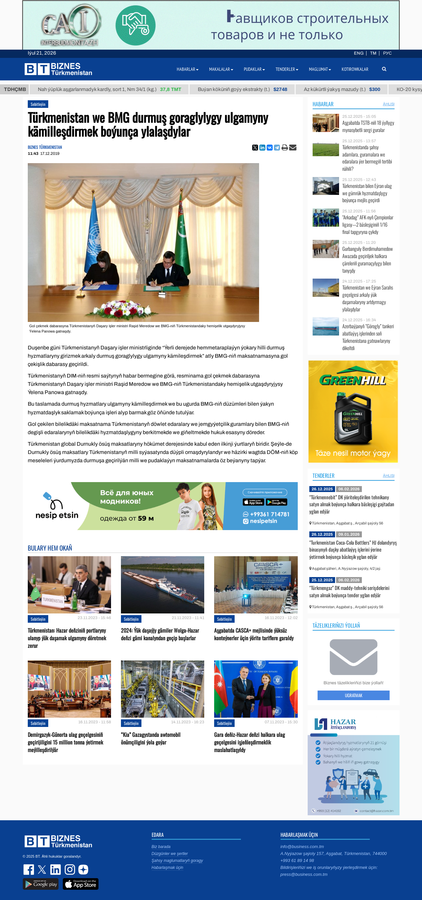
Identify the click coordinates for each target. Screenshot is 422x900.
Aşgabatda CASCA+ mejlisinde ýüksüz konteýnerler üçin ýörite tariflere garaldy (253, 634)
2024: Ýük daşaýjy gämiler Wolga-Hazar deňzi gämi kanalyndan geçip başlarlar (160, 634)
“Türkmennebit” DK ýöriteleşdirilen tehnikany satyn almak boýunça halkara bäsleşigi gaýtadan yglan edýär (351, 504)
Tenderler (323, 475)
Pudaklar (254, 69)
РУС (387, 53)
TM (373, 53)
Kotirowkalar (355, 69)
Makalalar (221, 69)
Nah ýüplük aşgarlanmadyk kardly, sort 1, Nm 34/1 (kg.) (114, 89)
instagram (69, 869)
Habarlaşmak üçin (167, 867)
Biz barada (161, 846)
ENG (359, 53)
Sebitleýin (38, 104)
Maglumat (320, 69)
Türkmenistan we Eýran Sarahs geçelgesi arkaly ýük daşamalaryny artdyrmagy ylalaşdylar (367, 298)
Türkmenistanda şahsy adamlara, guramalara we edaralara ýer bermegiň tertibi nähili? (367, 158)
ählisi (389, 104)
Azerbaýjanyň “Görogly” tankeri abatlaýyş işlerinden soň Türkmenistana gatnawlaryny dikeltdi (368, 337)
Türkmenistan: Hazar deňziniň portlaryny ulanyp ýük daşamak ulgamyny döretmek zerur (67, 638)
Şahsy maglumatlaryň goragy (177, 860)
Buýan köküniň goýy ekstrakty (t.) (247, 89)
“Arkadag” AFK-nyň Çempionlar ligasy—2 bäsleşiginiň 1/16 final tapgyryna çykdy (367, 224)
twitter (42, 869)
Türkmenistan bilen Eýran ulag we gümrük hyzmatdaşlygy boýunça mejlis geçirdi (367, 193)
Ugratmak (353, 695)
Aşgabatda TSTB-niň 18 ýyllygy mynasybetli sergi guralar (368, 126)
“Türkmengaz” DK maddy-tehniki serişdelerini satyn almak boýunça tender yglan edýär (349, 591)
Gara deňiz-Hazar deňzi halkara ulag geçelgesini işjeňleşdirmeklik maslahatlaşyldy (249, 742)
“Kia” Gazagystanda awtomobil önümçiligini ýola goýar (150, 738)
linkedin (55, 869)
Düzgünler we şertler (170, 853)
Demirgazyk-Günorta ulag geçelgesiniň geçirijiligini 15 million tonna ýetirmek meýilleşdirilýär (65, 742)
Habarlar (323, 104)
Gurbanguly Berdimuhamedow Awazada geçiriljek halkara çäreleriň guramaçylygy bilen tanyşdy (367, 259)
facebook (29, 869)
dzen (82, 869)
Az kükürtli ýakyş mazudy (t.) (347, 89)
